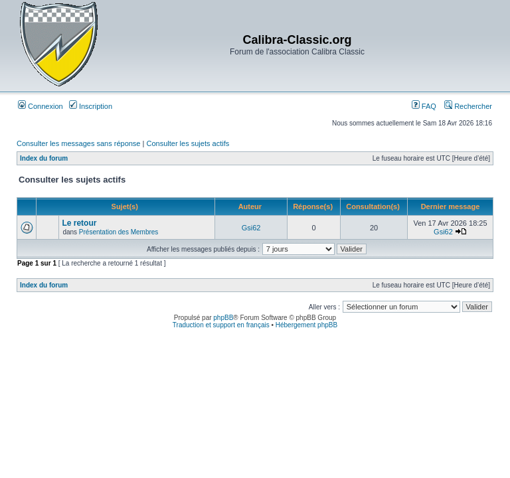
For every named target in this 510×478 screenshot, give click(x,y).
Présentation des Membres (119, 232)
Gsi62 (251, 228)
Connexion (40, 106)
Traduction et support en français (221, 325)
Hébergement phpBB (306, 325)
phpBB (223, 317)
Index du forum (44, 158)
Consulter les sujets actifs (187, 143)
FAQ (424, 106)
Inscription (90, 106)
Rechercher (468, 106)
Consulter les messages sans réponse (78, 143)
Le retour (79, 223)
